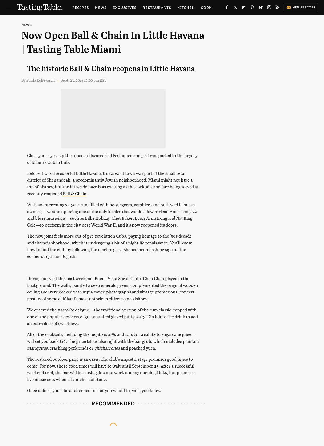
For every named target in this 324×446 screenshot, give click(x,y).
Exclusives (125, 7)
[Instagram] (269, 8)
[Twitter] (235, 8)
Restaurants (157, 7)
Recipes (80, 7)
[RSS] (277, 8)
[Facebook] (226, 8)
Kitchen (185, 7)
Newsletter (301, 7)
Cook (206, 7)
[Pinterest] (252, 8)
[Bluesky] (260, 8)
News (101, 7)
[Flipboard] (243, 8)
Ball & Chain (74, 193)
